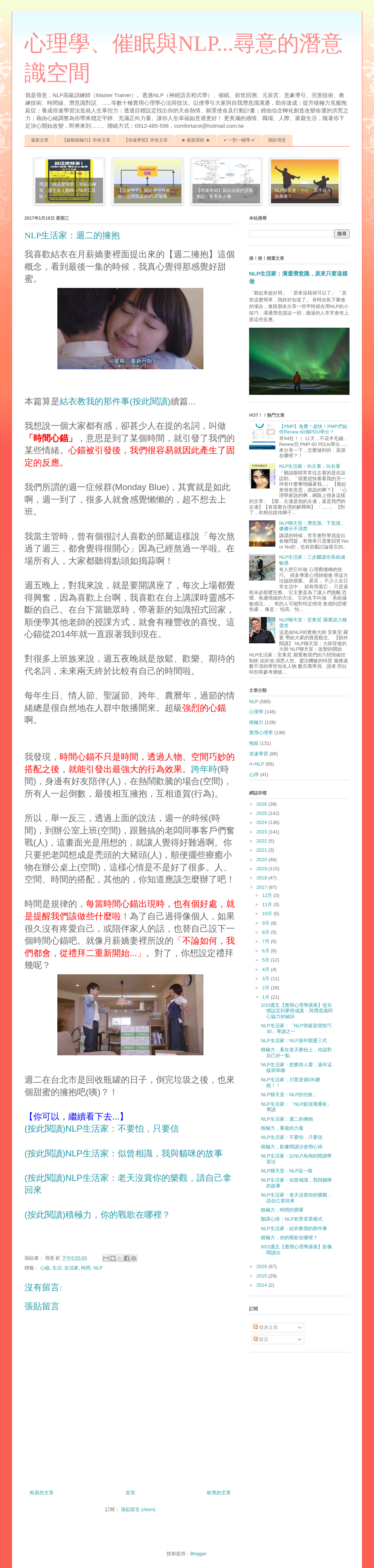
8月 (266, 932)
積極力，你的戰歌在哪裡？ (289, 1237)
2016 (262, 1266)
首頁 (130, 1492)
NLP (98, 1268)
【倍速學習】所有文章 (146, 140)
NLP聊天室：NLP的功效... (288, 1094)
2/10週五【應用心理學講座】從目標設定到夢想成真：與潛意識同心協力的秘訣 (297, 1010)
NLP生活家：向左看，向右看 (309, 466)
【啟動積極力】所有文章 (86, 140)
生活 (57, 1268)
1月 (266, 997)
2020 (262, 859)
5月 (266, 960)
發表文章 (265, 1327)
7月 (266, 941)
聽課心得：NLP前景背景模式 (291, 1219)
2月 (266, 987)
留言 (261, 1339)
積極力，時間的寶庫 (282, 1210)
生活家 (71, 1268)
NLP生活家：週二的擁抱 (287, 1119)
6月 (266, 950)
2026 (262, 804)
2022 (262, 841)
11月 (268, 904)
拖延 (254, 743)
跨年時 (204, 769)
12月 (268, 895)
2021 (262, 850)
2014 (262, 1285)
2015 (262, 1276)
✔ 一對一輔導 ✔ (239, 140)
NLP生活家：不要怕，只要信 (291, 1137)
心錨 (45, 1268)
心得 (254, 774)
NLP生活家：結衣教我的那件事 (294, 1228)
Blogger (198, 1553)
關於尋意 (277, 140)
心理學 (256, 711)
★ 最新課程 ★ (195, 140)
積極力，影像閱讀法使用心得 (292, 1146)
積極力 (256, 722)
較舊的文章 (219, 1492)
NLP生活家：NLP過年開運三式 (294, 1040)
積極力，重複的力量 (282, 1128)
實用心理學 (261, 732)
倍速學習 (258, 753)
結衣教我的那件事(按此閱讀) (115, 401)
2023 (262, 832)
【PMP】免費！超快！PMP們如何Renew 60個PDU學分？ (313, 429)
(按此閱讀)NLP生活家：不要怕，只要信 (101, 1128)
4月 (266, 969)
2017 (262, 887)
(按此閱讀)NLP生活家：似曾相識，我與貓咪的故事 (123, 1153)
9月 (266, 923)
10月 (268, 913)
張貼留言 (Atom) (138, 1509)
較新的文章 (42, 1492)
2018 (262, 878)
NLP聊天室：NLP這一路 (287, 1171)
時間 (86, 1268)
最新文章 (40, 140)
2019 (262, 868)
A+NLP (256, 764)
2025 (262, 813)
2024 (262, 822)
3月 (266, 978)
